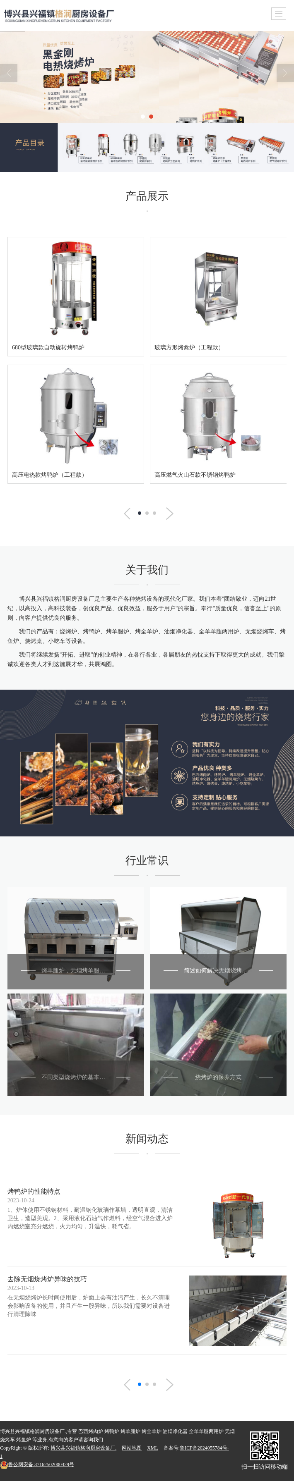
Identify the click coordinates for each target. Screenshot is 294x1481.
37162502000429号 (37, 1464)
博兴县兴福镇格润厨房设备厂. (83, 1448)
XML (152, 1448)
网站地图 (132, 1448)
